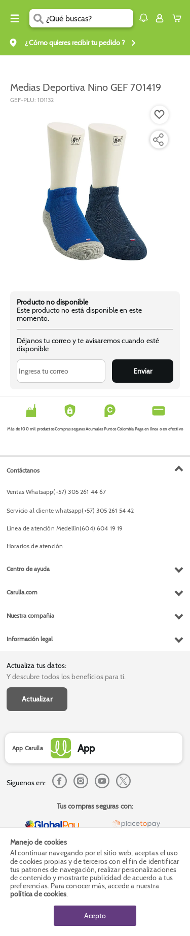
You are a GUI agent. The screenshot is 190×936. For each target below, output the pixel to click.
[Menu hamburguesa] (14, 18)
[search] (89, 18)
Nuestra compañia (30, 615)
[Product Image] (94, 192)
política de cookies (38, 893)
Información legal (30, 639)
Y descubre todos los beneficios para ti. (66, 677)
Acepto (95, 915)
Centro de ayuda (28, 569)
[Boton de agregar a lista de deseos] (159, 115)
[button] (143, 17)
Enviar (142, 371)
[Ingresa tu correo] (61, 371)
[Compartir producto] (158, 139)
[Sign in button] (159, 18)
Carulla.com (22, 592)
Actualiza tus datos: (36, 665)
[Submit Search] (37, 18)
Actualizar (37, 699)
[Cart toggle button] (179, 18)
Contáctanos (23, 470)
